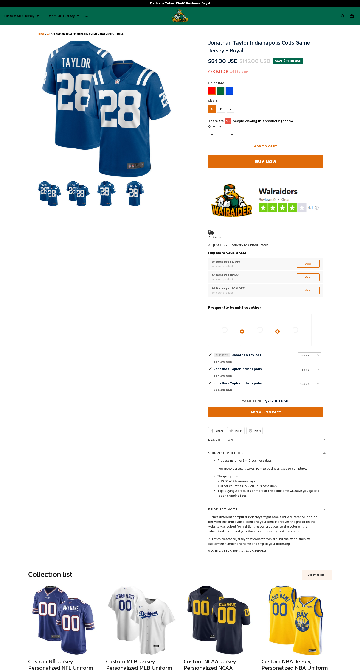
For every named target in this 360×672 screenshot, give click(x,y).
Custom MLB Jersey (61, 16)
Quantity (214, 126)
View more (317, 455)
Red (221, 83)
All (48, 34)
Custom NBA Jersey (21, 16)
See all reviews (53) (42, 592)
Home (41, 34)
